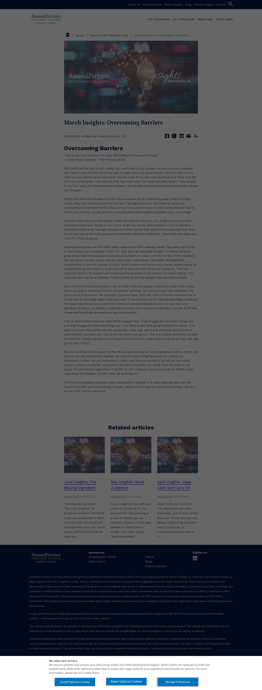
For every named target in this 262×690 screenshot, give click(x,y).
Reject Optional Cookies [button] (126, 681)
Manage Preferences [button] (178, 682)
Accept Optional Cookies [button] (75, 682)
